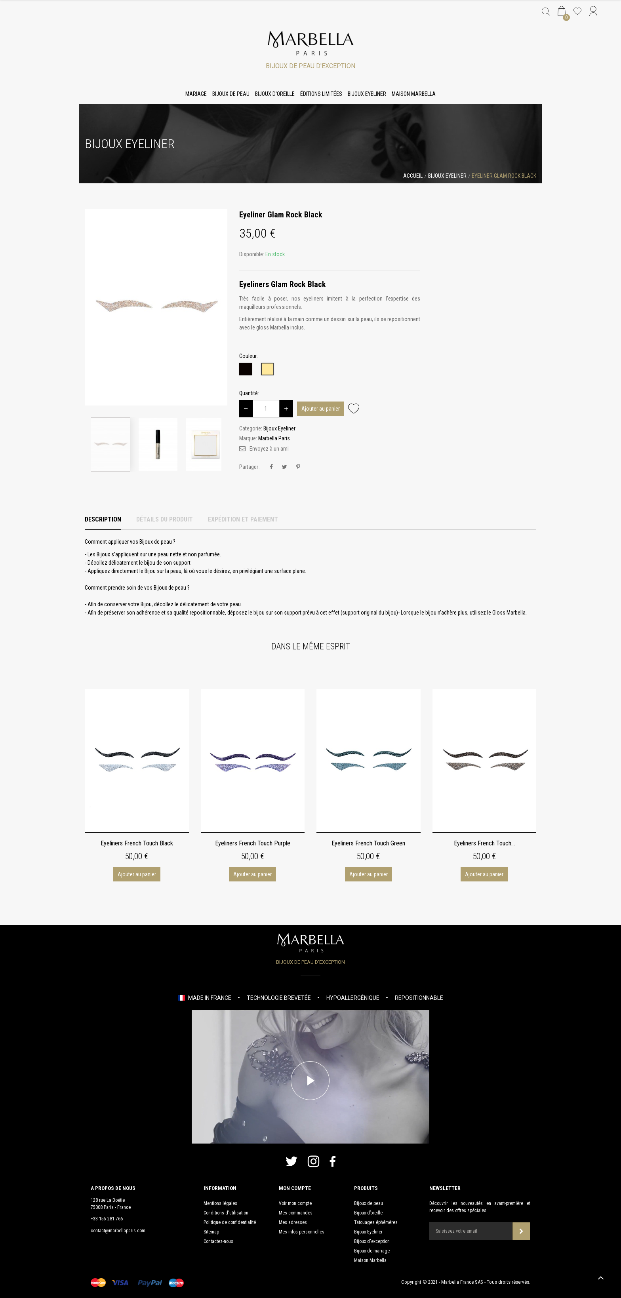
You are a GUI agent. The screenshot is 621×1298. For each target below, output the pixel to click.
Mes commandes (295, 1213)
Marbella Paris (274, 438)
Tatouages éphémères (376, 1222)
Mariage (196, 94)
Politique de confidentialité (230, 1222)
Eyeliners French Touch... (484, 843)
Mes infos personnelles (301, 1232)
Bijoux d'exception (372, 1241)
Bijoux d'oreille (275, 94)
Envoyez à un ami (269, 448)
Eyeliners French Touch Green (368, 843)
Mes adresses (293, 1222)
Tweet (284, 467)
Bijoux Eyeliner (367, 94)
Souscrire (521, 1231)
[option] (156, 307)
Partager (271, 467)
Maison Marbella (414, 94)
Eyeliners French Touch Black (137, 843)
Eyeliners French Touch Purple (252, 843)
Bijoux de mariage (372, 1251)
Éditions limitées (321, 94)
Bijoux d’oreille (368, 1213)
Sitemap (211, 1232)
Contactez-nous (218, 1241)
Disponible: (251, 254)
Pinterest (298, 467)
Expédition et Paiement (243, 519)
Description (103, 519)
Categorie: (250, 428)
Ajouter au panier (320, 408)
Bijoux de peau (231, 94)
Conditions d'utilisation (226, 1213)
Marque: (248, 438)
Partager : (250, 467)
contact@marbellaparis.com (118, 1230)
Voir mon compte (295, 1203)
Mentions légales (220, 1203)
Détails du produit (164, 519)
